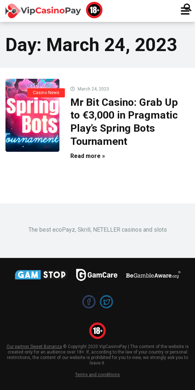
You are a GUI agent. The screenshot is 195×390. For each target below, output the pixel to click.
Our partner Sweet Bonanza (34, 346)
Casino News (46, 92)
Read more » (87, 155)
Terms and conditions (97, 374)
